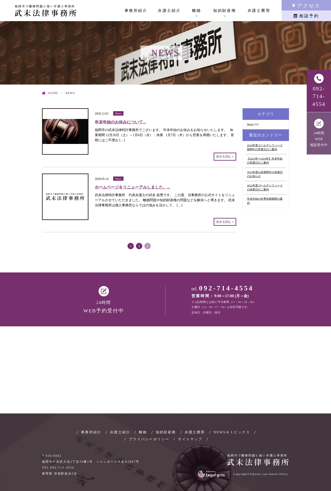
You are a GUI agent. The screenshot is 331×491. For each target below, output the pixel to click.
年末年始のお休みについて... (120, 122)
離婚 (143, 432)
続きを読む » (224, 156)
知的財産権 (166, 432)
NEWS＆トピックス (232, 432)
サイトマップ (190, 439)
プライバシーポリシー (149, 439)
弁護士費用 (259, 10)
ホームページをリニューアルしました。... (132, 187)
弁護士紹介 (169, 10)
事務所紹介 (136, 10)
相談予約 (309, 16)
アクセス (308, 5)
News (118, 113)
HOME (53, 93)
